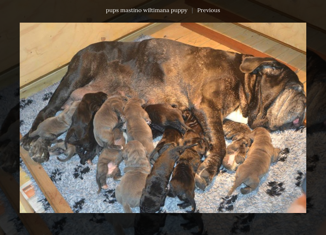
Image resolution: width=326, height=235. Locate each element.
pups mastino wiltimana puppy (147, 10)
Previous (208, 10)
